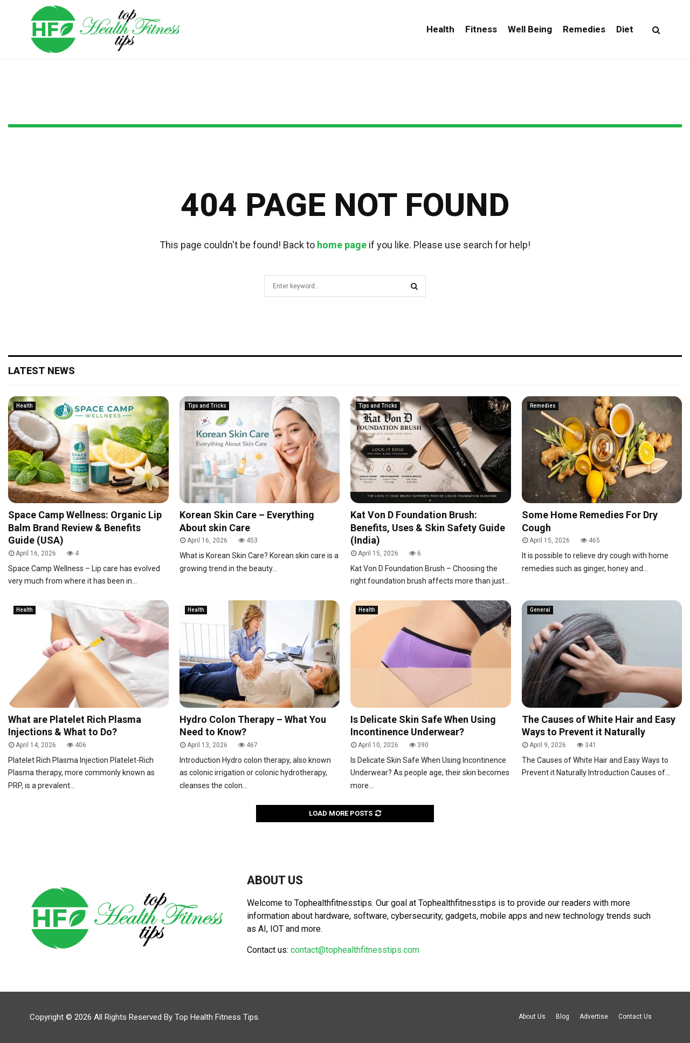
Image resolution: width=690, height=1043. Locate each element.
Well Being (530, 29)
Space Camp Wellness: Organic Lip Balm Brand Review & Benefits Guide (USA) (85, 527)
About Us (532, 1016)
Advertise (593, 1016)
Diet (624, 29)
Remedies (584, 29)
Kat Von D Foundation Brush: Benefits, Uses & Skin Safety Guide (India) (427, 527)
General (540, 610)
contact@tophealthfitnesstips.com (355, 950)
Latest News (41, 370)
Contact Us (635, 1016)
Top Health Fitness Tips (216, 1017)
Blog (562, 1016)
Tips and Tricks (207, 406)
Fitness (481, 29)
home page (342, 244)
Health (440, 29)
